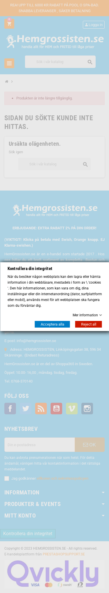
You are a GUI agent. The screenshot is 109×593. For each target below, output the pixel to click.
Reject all (88, 324)
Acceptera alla (52, 324)
